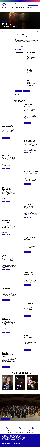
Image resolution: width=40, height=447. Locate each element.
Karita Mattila (7, 126)
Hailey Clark (28, 303)
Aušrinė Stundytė (30, 141)
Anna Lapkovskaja (7, 256)
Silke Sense (6, 319)
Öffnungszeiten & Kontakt (24, 3)
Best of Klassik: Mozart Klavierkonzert (32, 385)
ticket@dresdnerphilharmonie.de (7, 426)
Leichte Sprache (35, 3)
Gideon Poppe (29, 205)
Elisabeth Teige (8, 156)
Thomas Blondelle (31, 172)
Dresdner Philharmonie (7, 354)
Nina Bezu (6, 288)
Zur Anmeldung (32, 428)
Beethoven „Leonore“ (6, 387)
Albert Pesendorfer (6, 188)
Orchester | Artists (13, 408)
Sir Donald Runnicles (28, 105)
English (16, 3)
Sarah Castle (28, 273)
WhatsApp (30, 3)
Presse (19, 3)
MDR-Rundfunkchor (29, 336)
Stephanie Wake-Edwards (30, 238)
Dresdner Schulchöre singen (19, 387)
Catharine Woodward (6, 221)
